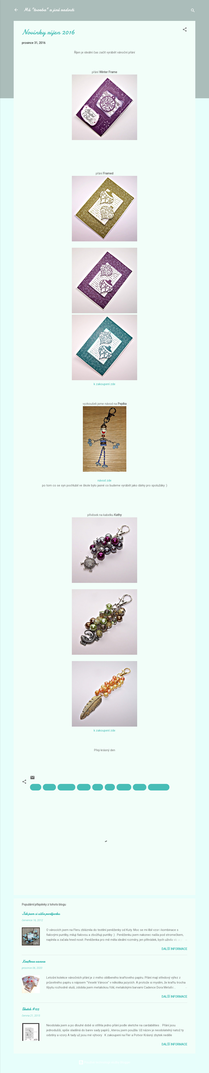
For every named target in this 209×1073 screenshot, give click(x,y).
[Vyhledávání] (192, 11)
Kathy (35, 787)
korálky (49, 787)
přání (110, 787)
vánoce (140, 787)
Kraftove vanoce (33, 961)
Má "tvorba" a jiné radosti (48, 9)
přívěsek (123, 787)
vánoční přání (159, 787)
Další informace (174, 949)
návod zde (104, 480)
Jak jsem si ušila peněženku (41, 913)
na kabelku (66, 787)
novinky (84, 787)
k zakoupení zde (104, 384)
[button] (184, 30)
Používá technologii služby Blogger (104, 1062)
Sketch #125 (30, 1009)
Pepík (97, 787)
